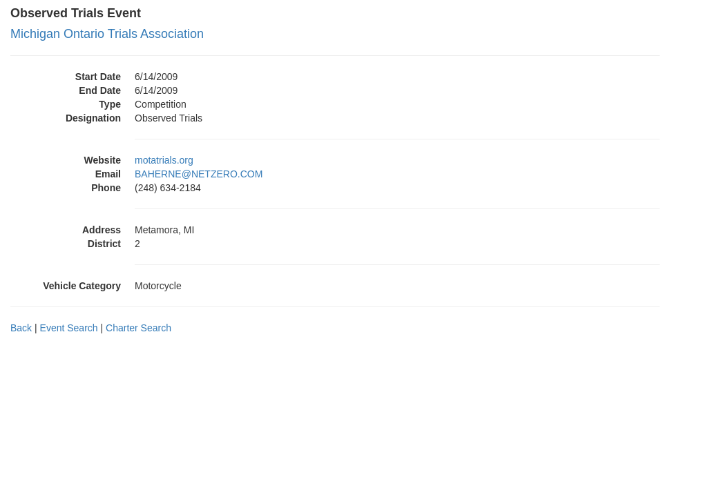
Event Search (69, 327)
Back (21, 327)
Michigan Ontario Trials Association (107, 34)
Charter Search (138, 327)
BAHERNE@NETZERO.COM (198, 173)
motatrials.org (164, 160)
